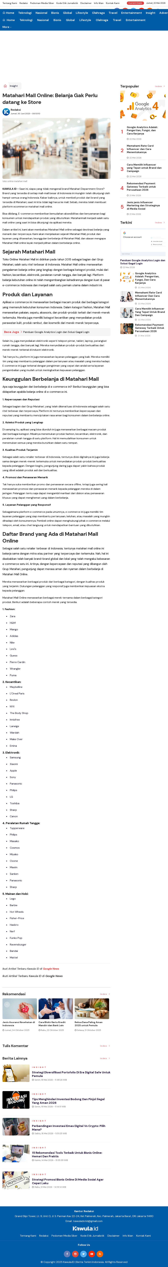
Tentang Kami (9, 3)
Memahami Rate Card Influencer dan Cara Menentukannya (140, 149)
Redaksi (24, 3)
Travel (117, 20)
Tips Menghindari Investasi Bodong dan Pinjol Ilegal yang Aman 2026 (68, 1101)
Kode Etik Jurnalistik (67, 3)
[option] (20, 1017)
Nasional (43, 20)
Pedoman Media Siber (42, 3)
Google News (51, 968)
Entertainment (136, 20)
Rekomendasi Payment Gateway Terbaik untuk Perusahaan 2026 (141, 187)
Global (70, 20)
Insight (150, 13)
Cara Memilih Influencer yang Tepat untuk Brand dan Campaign (144, 168)
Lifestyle (85, 20)
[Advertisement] (84, 58)
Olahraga (102, 20)
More (5, 27)
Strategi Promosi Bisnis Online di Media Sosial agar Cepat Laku (68, 1181)
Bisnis (57, 20)
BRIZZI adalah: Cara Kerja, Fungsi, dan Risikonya (53, 1023)
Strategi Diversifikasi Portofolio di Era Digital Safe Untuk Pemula (67, 1074)
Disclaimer (86, 3)
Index (105, 994)
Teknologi (26, 20)
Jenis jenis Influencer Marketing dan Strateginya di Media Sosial (143, 205)
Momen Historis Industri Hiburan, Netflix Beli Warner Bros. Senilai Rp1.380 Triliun (90, 1025)
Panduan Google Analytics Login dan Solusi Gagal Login (56, 332)
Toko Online (10, 259)
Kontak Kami (112, 3)
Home (8, 20)
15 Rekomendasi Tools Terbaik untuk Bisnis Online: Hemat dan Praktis (67, 1154)
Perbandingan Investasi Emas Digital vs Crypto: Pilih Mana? (69, 1127)
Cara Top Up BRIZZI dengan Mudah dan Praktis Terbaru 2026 (18, 1025)
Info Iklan (99, 3)
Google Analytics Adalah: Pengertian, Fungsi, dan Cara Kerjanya (142, 130)
